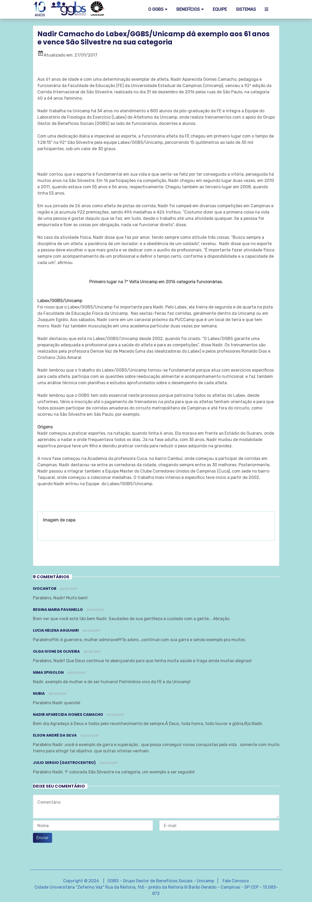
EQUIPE (220, 9)
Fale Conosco (235, 880)
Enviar (42, 837)
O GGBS (156, 9)
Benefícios (188, 9)
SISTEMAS (246, 9)
